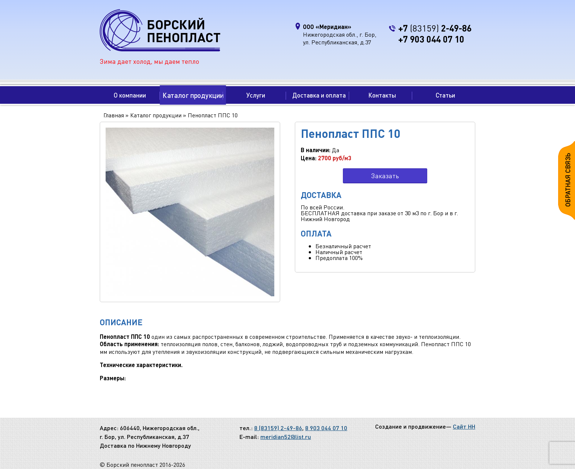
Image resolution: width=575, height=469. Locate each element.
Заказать (385, 175)
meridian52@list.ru (285, 436)
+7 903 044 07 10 (431, 39)
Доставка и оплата (319, 95)
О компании (130, 95)
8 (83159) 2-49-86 (278, 428)
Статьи (445, 95)
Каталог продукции (192, 95)
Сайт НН (464, 426)
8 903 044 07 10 (326, 428)
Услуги (255, 95)
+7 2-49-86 (435, 28)
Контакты (382, 95)
